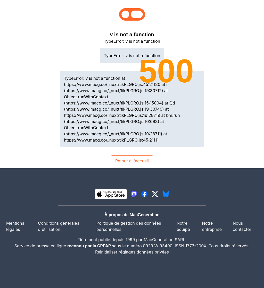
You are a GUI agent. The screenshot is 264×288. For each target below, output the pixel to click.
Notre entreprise (212, 226)
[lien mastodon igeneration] (134, 194)
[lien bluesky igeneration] (165, 194)
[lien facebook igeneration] (144, 194)
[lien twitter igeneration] (155, 194)
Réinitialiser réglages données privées (132, 252)
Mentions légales (15, 226)
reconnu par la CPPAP (89, 245)
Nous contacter (242, 226)
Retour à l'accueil (132, 160)
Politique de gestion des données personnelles (128, 226)
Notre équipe (183, 226)
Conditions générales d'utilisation (58, 226)
